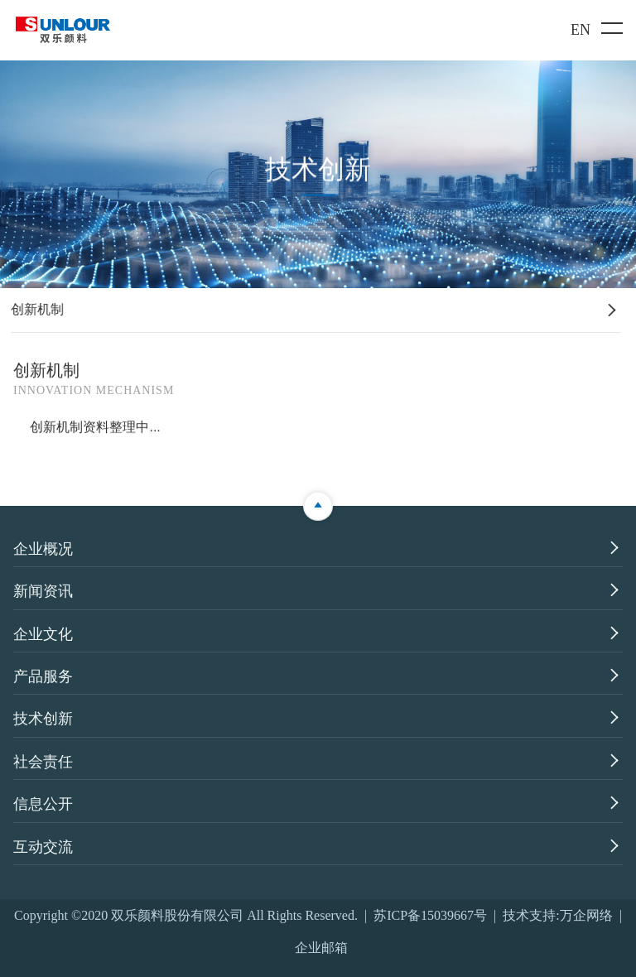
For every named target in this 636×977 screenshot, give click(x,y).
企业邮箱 (321, 948)
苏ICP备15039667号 (430, 915)
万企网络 (586, 915)
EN (580, 30)
